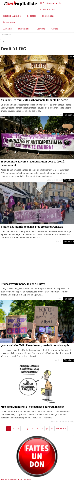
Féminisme (69, 115)
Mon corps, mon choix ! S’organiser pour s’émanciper (32, 406)
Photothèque (48, 16)
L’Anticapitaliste (48, 10)
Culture (54, 29)
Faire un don (9, 22)
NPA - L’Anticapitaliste (50, 3)
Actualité (7, 29)
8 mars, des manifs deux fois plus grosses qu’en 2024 (32, 226)
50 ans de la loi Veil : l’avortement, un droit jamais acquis (35, 345)
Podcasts (31, 16)
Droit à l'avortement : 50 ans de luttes (23, 284)
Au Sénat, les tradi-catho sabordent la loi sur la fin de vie (34, 100)
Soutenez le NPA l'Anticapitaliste (16, 480)
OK (3, 42)
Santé (71, 57)
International (24, 29)
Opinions (41, 29)
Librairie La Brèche (12, 16)
